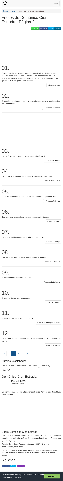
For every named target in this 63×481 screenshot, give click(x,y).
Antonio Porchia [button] (8, 366)
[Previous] (4, 353)
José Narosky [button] (45, 366)
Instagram (21, 466)
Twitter (51, 28)
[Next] (27, 353)
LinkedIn (57, 28)
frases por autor (9, 11)
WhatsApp (35, 28)
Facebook (43, 28)
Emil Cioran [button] (33, 366)
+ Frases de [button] (54, 85)
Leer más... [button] (18, 477)
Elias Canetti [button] (21, 366)
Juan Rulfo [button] (6, 370)
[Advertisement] (27, 47)
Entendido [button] (52, 476)
